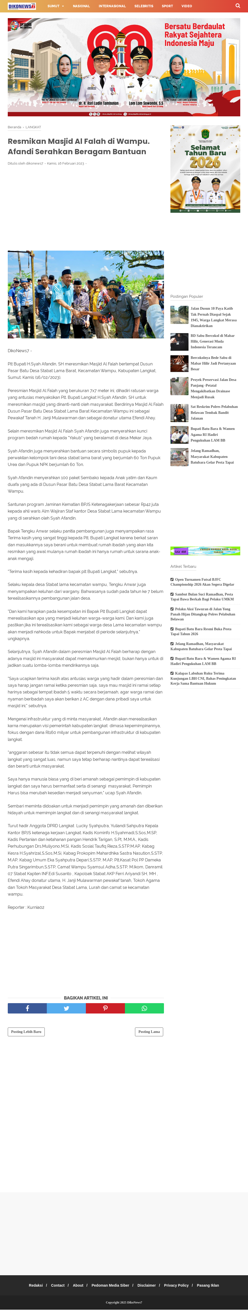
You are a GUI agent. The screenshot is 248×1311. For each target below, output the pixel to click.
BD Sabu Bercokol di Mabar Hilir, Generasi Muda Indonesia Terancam (213, 341)
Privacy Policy (179, 1287)
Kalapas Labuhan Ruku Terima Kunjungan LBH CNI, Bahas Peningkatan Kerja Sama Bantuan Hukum (203, 678)
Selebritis (143, 6)
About (76, 1287)
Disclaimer (148, 1287)
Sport (167, 6)
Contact (55, 1287)
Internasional (112, 6)
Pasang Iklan (212, 1287)
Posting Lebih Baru (26, 1033)
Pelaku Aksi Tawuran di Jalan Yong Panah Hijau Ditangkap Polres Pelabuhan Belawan (202, 614)
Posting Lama (149, 1033)
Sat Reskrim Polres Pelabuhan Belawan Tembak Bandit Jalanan (214, 412)
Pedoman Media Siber (110, 1287)
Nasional (81, 6)
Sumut (53, 6)
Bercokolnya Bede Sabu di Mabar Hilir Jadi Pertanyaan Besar (213, 363)
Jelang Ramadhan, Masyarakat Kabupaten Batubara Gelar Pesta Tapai (212, 456)
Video (187, 6)
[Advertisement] (86, 209)
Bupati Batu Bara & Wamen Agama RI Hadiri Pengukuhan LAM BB (213, 434)
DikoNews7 (134, 1304)
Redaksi (32, 1287)
